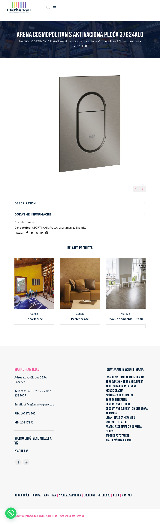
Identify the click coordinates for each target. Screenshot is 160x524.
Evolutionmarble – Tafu (126, 319)
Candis (34, 313)
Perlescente (80, 319)
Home (23, 41)
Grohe (30, 222)
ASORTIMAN (38, 41)
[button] (11, 513)
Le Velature (34, 319)
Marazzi (126, 313)
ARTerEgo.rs (78, 516)
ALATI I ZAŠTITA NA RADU (119, 440)
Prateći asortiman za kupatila (68, 41)
